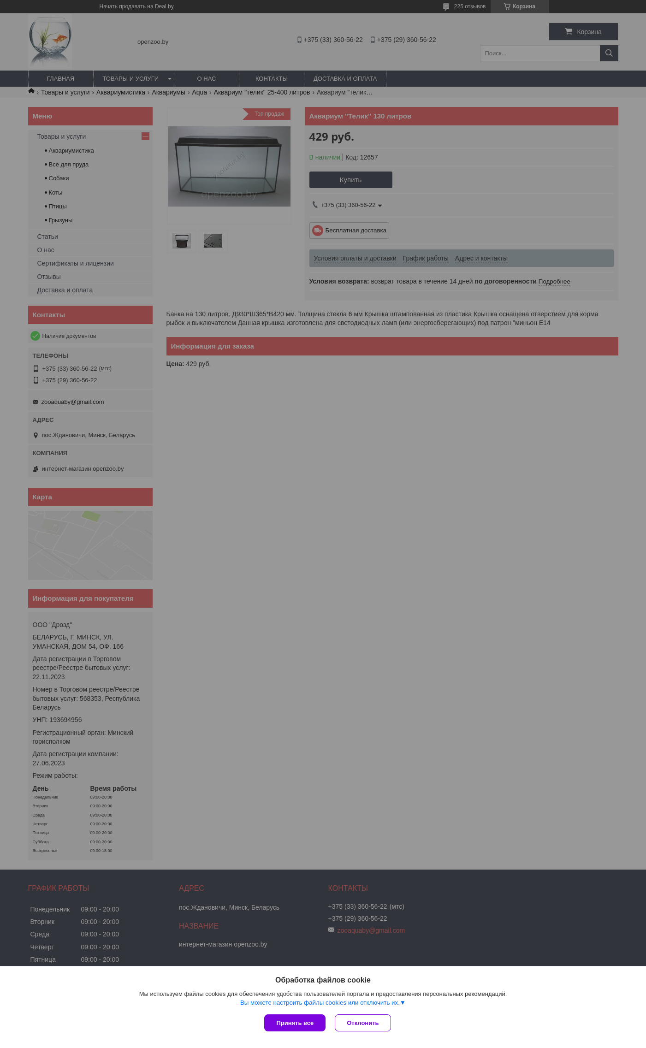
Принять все (295, 1022)
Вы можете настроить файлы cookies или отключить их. (320, 1002)
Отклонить (363, 1022)
